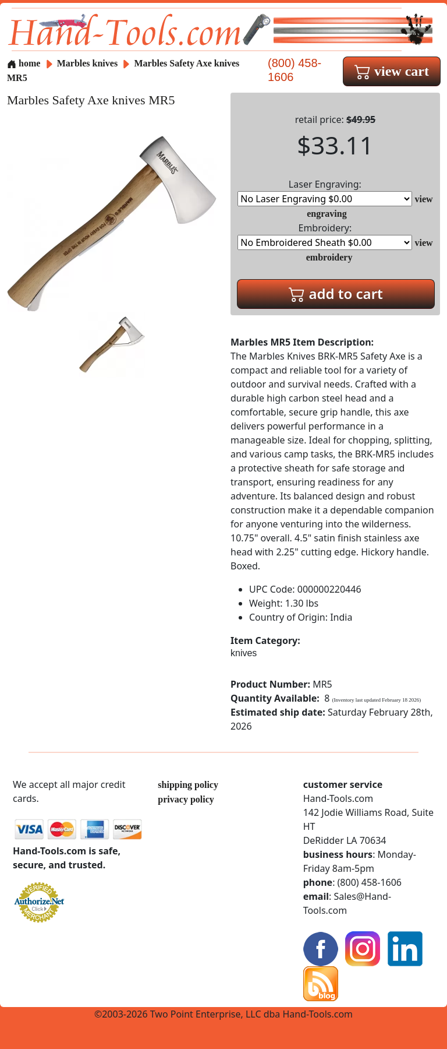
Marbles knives (87, 63)
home (23, 63)
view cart (391, 71)
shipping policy (188, 785)
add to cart (336, 293)
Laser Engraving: (324, 192)
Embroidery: (324, 235)
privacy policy (186, 799)
